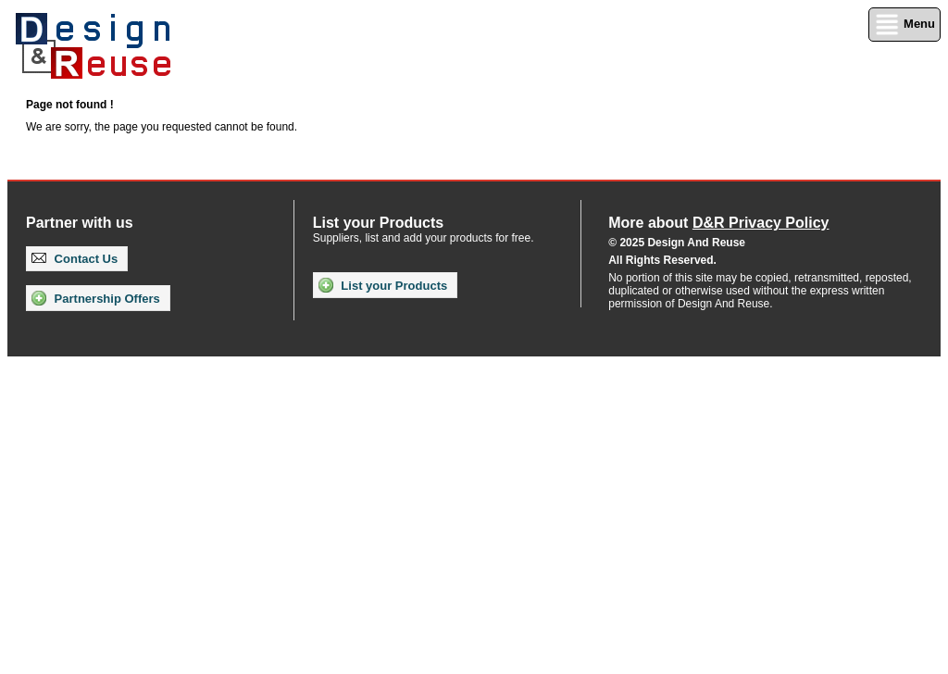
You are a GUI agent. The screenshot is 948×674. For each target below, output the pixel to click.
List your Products (382, 285)
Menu (904, 24)
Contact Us (74, 259)
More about (718, 223)
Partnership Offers (95, 298)
